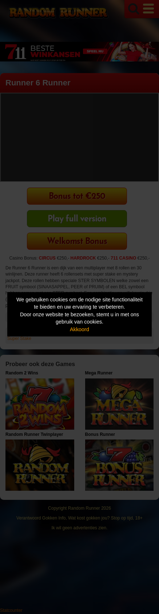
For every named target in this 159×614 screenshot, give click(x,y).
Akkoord (79, 329)
